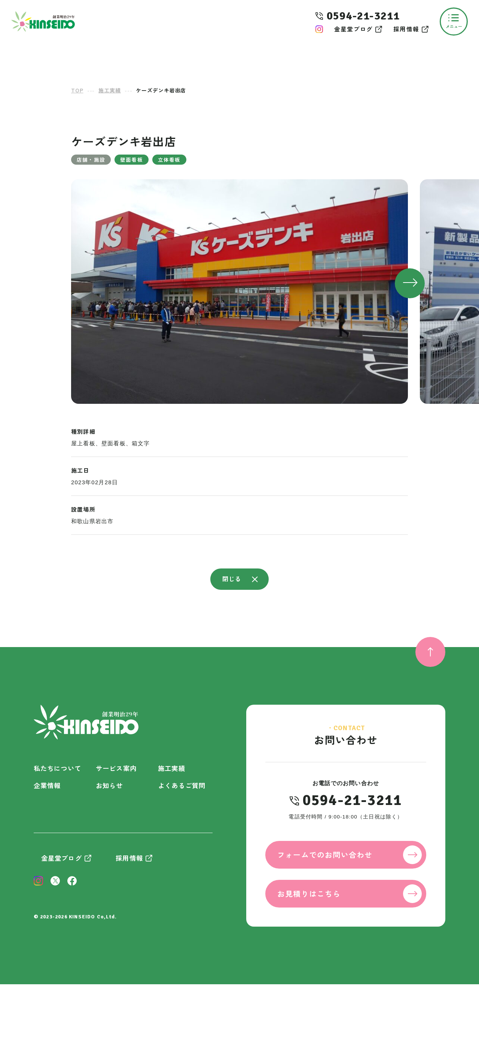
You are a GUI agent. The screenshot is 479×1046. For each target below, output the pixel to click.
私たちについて (57, 768)
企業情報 (47, 785)
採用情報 (406, 29)
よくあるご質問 (181, 785)
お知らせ (109, 785)
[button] (410, 283)
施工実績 (171, 768)
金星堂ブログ (353, 29)
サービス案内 (116, 768)
